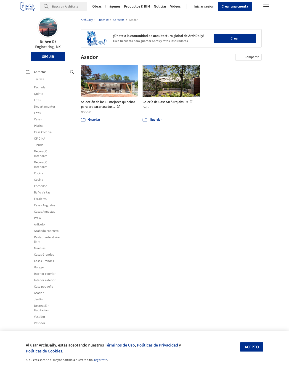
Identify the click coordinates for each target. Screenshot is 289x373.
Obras (97, 6)
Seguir (48, 56)
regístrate (100, 360)
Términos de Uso (120, 345)
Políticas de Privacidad (157, 345)
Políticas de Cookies (44, 351)
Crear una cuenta (235, 6)
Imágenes (112, 6)
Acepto (252, 347)
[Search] (69, 6)
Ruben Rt (48, 42)
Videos (175, 6)
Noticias (160, 6)
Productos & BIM (137, 6)
